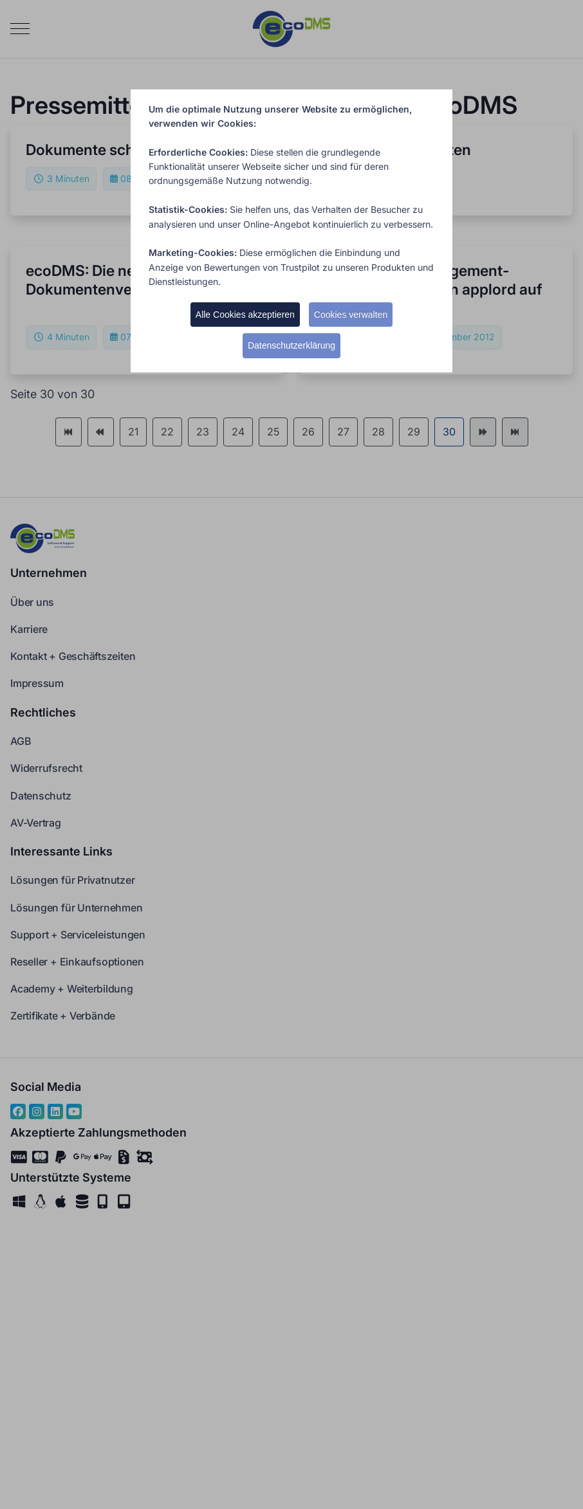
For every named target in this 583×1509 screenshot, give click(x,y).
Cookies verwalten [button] (350, 314)
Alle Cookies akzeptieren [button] (245, 314)
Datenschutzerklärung (291, 345)
